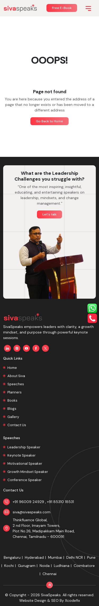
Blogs (11, 408)
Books (12, 400)
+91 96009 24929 (29, 501)
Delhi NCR (74, 557)
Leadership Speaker (23, 447)
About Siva (16, 376)
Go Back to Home (49, 121)
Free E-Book (62, 8)
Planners (14, 392)
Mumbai (55, 557)
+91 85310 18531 (60, 501)
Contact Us (16, 425)
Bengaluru (12, 557)
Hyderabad (34, 557)
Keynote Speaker (21, 455)
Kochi (9, 565)
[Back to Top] (49, 585)
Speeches (15, 384)
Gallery (13, 417)
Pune (91, 557)
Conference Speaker (24, 480)
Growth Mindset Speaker (27, 471)
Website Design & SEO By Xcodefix (49, 600)
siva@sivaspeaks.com (31, 512)
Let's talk (49, 214)
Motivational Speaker (24, 463)
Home (12, 367)
